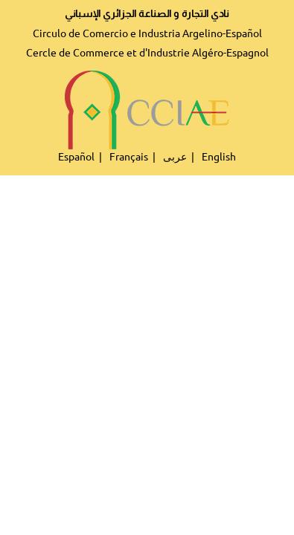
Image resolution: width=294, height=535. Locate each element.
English (219, 157)
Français (128, 157)
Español (76, 157)
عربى (175, 157)
